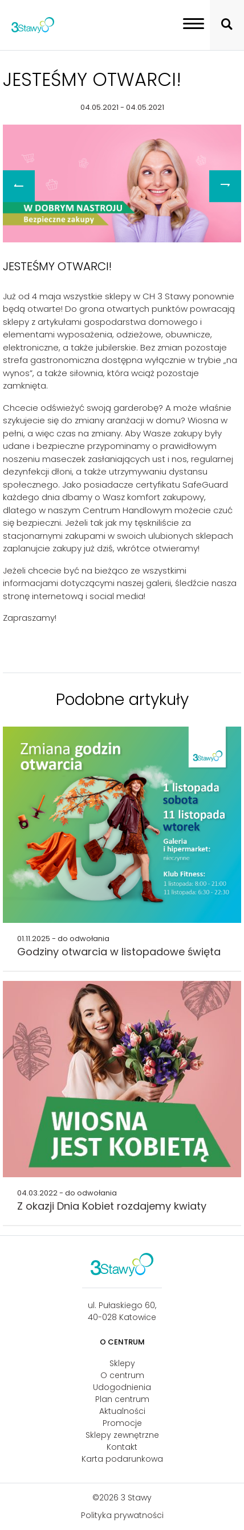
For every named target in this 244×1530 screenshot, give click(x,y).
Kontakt (122, 1447)
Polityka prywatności (122, 1515)
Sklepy (122, 1363)
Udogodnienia (122, 1387)
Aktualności (122, 1411)
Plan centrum (122, 1399)
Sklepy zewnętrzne (122, 1435)
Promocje (122, 1423)
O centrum (122, 1375)
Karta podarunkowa (122, 1459)
